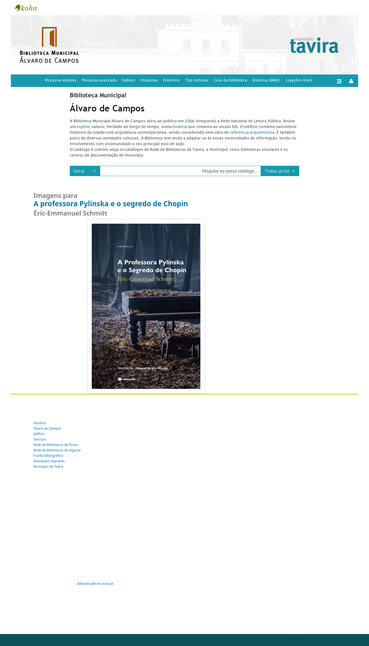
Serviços (40, 439)
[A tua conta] (351, 81)
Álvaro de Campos (47, 428)
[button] (339, 81)
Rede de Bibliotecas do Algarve (57, 450)
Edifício (39, 434)
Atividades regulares (49, 461)
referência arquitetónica (252, 132)
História (40, 423)
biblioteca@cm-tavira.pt (95, 583)
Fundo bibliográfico (48, 455)
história (180, 126)
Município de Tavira (48, 466)
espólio (84, 126)
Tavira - (28, 7)
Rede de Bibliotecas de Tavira (56, 444)
